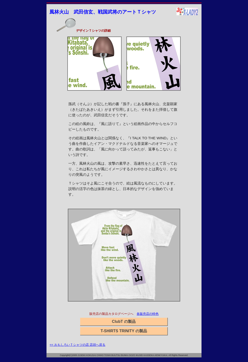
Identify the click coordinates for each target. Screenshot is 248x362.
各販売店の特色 (148, 314)
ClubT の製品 (124, 321)
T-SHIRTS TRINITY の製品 (124, 331)
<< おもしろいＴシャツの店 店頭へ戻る (77, 345)
